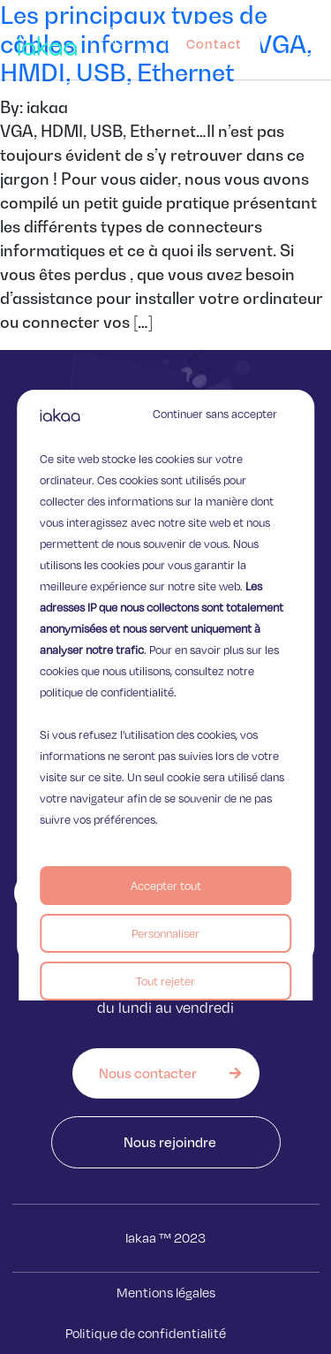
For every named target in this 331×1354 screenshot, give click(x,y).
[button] (315, 40)
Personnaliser (165, 933)
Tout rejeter (165, 981)
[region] (166, 677)
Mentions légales (166, 1292)
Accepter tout (166, 886)
